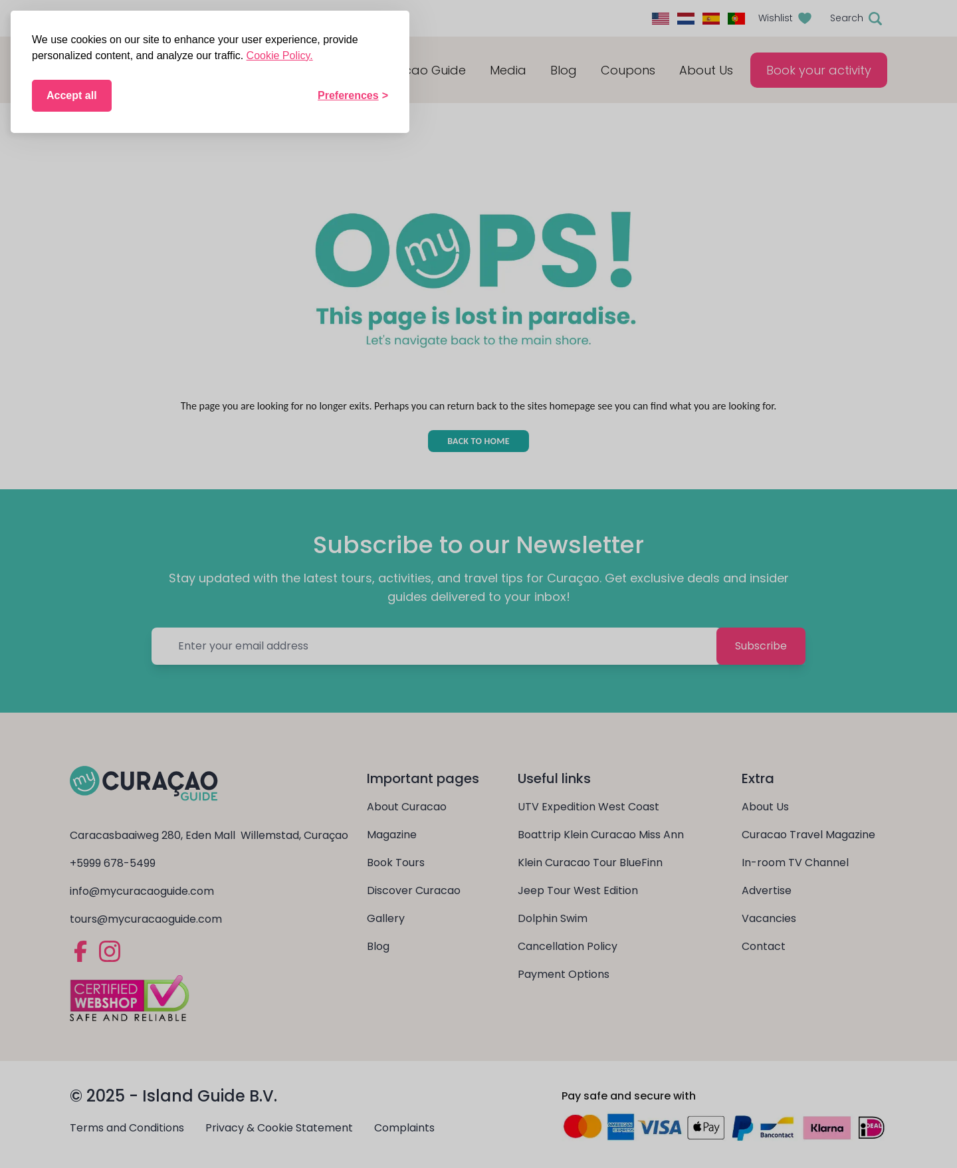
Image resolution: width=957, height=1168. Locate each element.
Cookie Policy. (280, 55)
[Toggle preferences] (353, 96)
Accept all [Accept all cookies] (72, 95)
